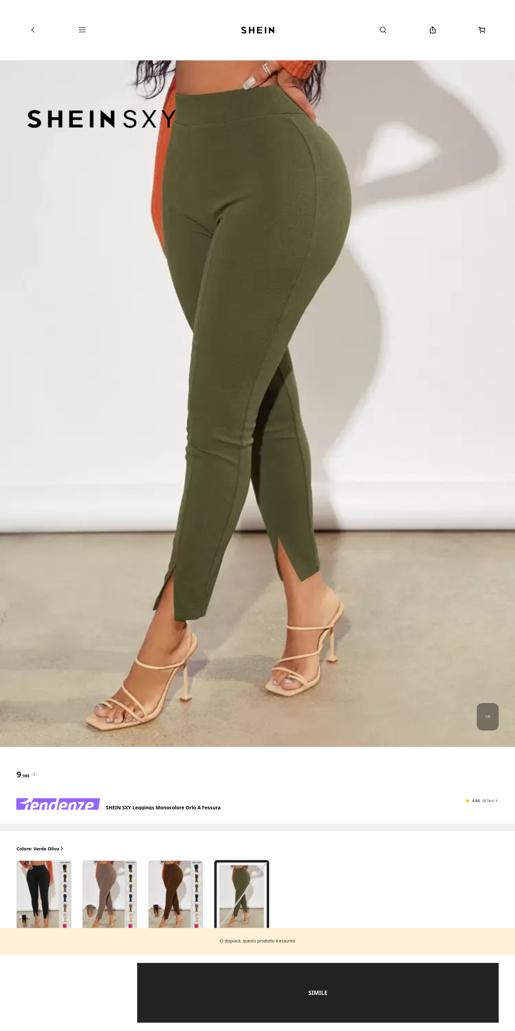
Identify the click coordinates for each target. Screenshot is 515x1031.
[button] (481, 800)
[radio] (43, 896)
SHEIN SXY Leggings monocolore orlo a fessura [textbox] (163, 807)
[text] (23, 774)
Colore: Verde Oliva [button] (40, 849)
